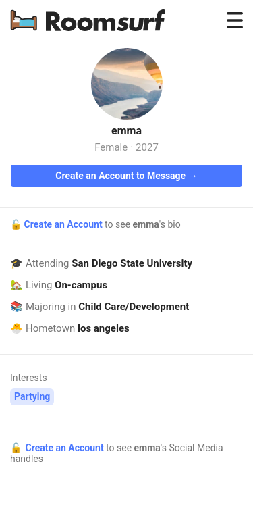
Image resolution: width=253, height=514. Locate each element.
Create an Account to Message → (126, 175)
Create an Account (64, 224)
